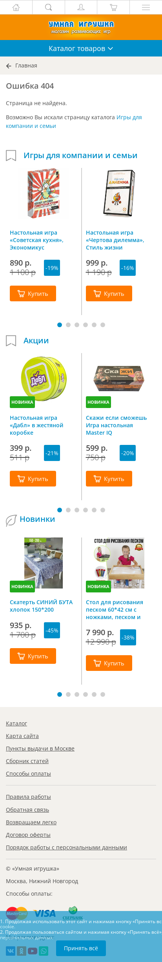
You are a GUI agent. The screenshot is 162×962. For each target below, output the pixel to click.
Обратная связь (27, 809)
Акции (36, 340)
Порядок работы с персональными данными (66, 847)
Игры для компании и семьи (81, 155)
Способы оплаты (28, 773)
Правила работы (28, 796)
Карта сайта (22, 736)
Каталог (16, 723)
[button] (59, 324)
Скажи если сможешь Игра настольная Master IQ (116, 425)
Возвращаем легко (31, 822)
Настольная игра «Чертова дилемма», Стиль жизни (115, 240)
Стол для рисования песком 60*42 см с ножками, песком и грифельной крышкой (117, 609)
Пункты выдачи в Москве (40, 748)
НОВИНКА (22, 402)
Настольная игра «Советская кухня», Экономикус (37, 240)
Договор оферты (28, 834)
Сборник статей (27, 761)
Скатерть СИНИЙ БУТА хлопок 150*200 (41, 605)
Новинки (37, 519)
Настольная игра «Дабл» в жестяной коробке (37, 425)
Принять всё (81, 948)
